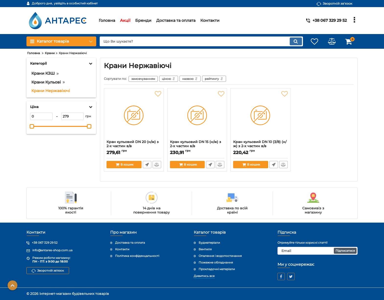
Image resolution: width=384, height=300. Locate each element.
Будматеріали (209, 243)
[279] (72, 116)
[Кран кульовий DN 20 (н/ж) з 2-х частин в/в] (134, 115)
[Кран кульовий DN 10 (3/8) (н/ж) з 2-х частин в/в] (260, 115)
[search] (201, 41)
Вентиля (205, 249)
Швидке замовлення (147, 164)
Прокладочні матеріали (217, 269)
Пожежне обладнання (216, 262)
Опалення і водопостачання (220, 256)
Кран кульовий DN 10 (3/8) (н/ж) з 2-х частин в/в (260, 144)
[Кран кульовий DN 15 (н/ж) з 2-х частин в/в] (197, 115)
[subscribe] (317, 251)
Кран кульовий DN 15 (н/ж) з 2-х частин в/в (195, 144)
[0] (41, 116)
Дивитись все (204, 276)
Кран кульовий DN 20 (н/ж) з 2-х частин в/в (133, 144)
